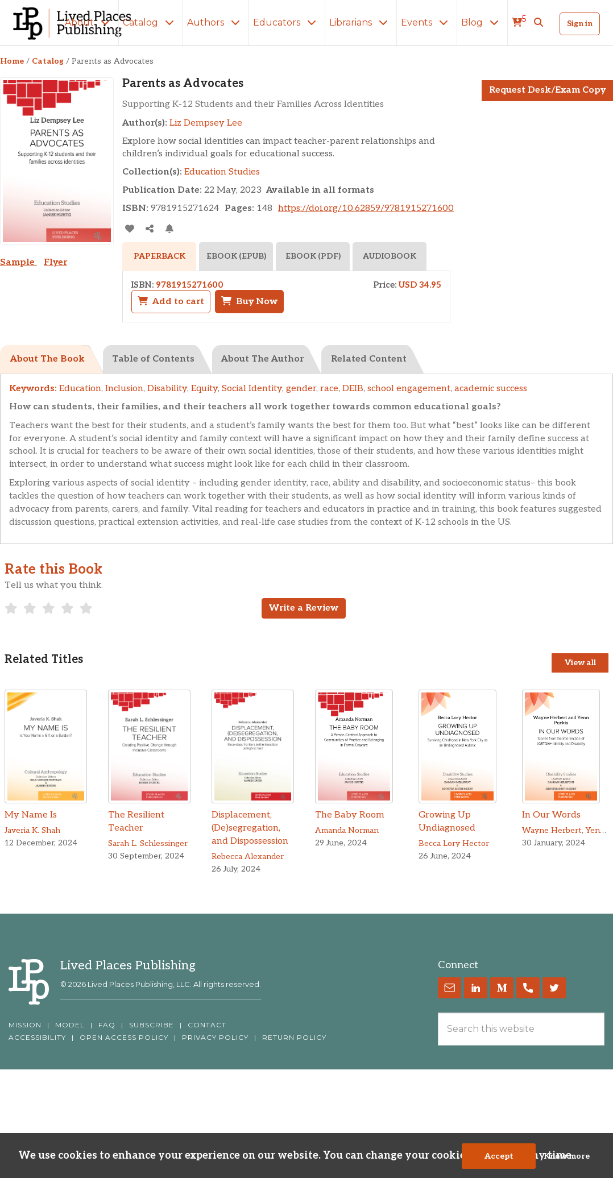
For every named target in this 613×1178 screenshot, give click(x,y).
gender (301, 388)
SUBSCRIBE (151, 1025)
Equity (204, 388)
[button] (538, 22)
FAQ (106, 1025)
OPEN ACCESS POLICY (124, 1037)
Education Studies (222, 172)
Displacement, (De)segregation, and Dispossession (250, 828)
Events (427, 22)
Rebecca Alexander (248, 856)
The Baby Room (349, 815)
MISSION (25, 1025)
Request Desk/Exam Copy (547, 90)
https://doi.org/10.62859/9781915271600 (366, 208)
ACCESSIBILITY (37, 1037)
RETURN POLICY (294, 1037)
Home (12, 61)
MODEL (70, 1025)
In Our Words (551, 815)
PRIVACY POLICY (215, 1037)
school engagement (408, 388)
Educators (287, 22)
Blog (482, 22)
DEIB (352, 388)
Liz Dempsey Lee (205, 123)
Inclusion (124, 388)
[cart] (519, 22)
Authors (216, 22)
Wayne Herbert (552, 830)
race (329, 388)
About (89, 22)
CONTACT (207, 1025)
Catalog (151, 22)
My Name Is (31, 815)
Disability (167, 388)
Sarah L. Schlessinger (148, 843)
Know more (567, 1156)
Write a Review (303, 608)
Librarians (360, 22)
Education (80, 388)
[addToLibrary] (129, 228)
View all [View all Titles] (580, 662)
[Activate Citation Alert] (169, 228)
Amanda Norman (347, 830)
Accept (498, 1156)
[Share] (149, 228)
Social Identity (252, 388)
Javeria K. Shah (32, 830)
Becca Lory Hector (454, 843)
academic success (490, 388)
